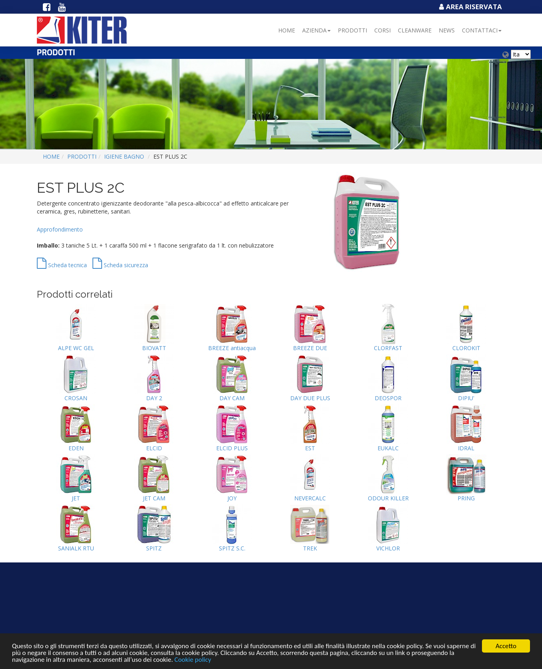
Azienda (316, 30)
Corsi (382, 30)
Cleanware (415, 30)
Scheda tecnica (62, 265)
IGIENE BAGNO (124, 156)
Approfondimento (60, 229)
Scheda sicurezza (120, 265)
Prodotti (352, 30)
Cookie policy (193, 660)
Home (286, 30)
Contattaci (482, 30)
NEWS (447, 30)
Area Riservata (469, 6)
